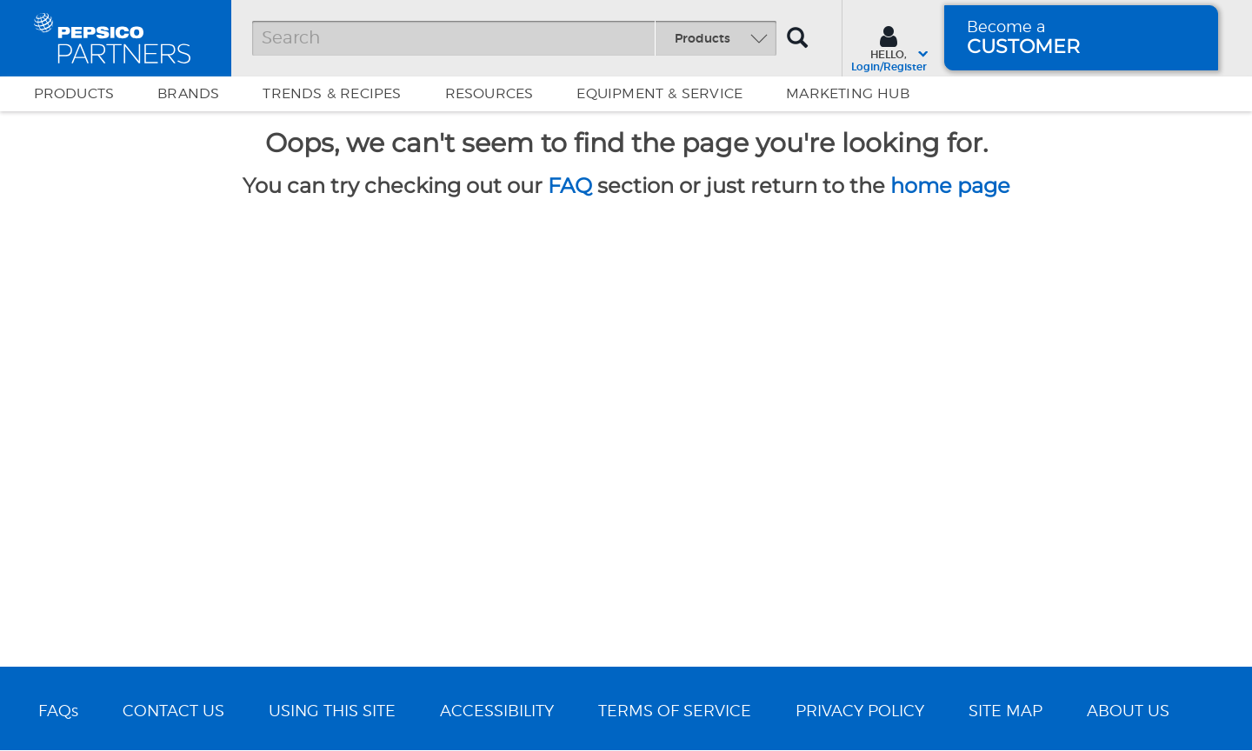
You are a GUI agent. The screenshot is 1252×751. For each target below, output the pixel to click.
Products (74, 94)
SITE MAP (1005, 712)
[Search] (514, 38)
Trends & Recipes (332, 94)
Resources (489, 94)
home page (950, 185)
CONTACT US (173, 712)
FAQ (570, 185)
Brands (188, 94)
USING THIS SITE (332, 712)
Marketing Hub (847, 94)
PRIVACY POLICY (860, 712)
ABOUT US (1128, 712)
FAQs (58, 712)
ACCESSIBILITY (497, 712)
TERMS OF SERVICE (674, 712)
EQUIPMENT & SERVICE (659, 94)
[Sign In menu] (889, 47)
